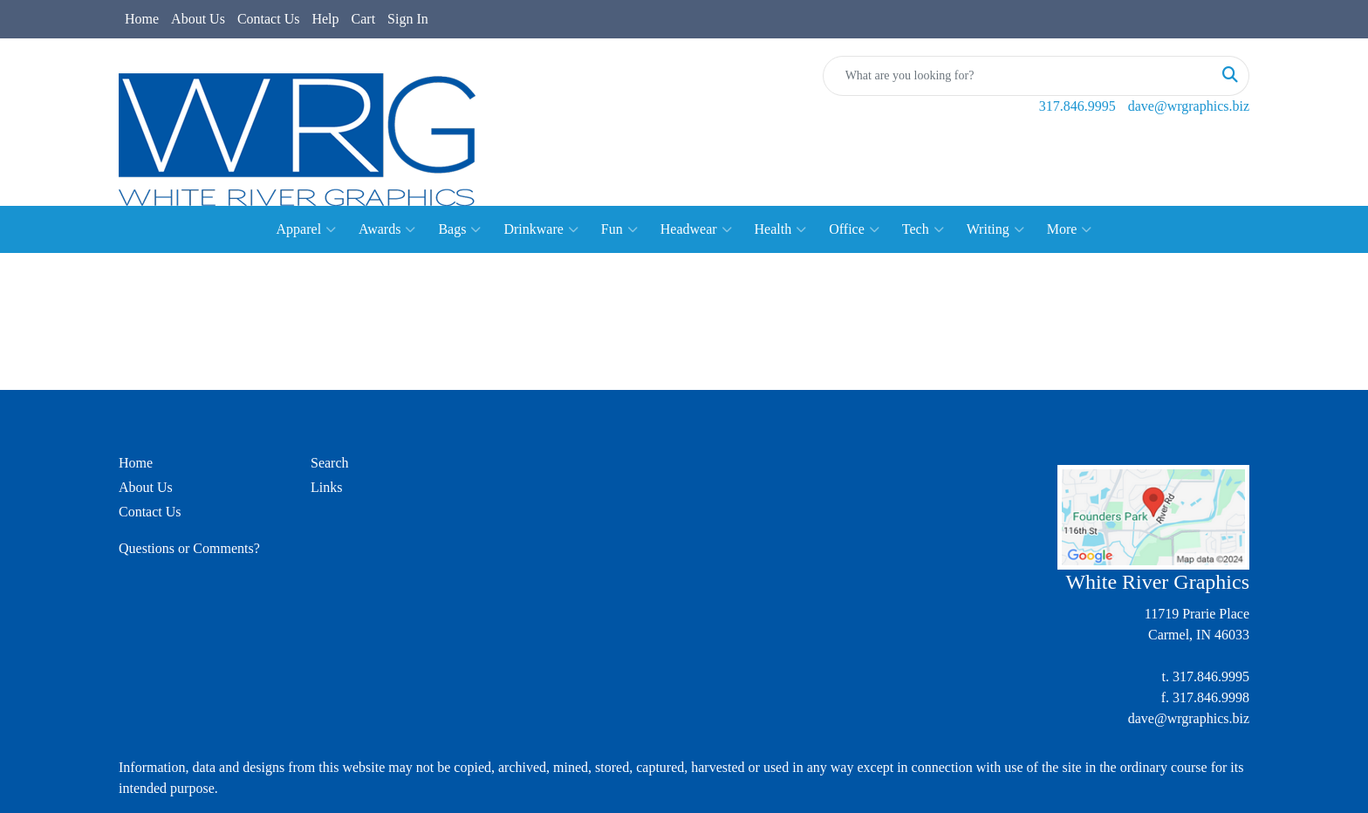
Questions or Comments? (189, 548)
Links (326, 487)
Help (325, 18)
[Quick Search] (1018, 76)
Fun (619, 229)
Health (781, 229)
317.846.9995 (1077, 106)
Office (854, 229)
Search (330, 462)
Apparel (307, 229)
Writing (995, 229)
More (1069, 229)
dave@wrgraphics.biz (1188, 106)
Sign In (407, 18)
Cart (364, 18)
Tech (923, 229)
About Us (198, 18)
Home (142, 18)
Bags (459, 229)
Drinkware (540, 229)
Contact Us (268, 18)
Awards (387, 229)
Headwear (696, 229)
